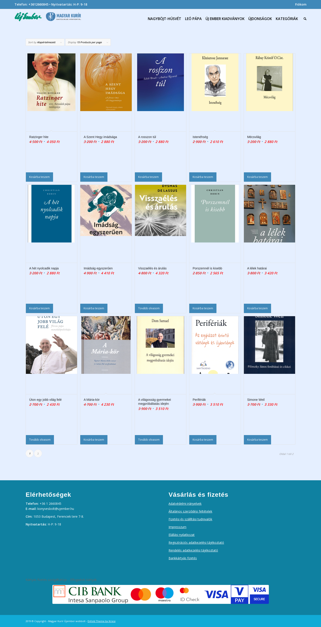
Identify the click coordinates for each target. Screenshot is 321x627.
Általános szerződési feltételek (190, 511)
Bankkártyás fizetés (183, 558)
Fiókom (301, 4)
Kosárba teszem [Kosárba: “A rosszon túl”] (148, 177)
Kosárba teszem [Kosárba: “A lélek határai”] (257, 308)
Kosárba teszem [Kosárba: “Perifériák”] (203, 440)
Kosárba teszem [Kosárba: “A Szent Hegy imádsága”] (94, 177)
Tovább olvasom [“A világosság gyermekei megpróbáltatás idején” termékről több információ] (149, 440)
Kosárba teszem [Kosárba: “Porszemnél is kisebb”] (203, 308)
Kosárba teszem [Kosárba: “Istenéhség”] (203, 177)
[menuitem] (300, 4)
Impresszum (177, 527)
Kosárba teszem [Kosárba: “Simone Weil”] (257, 440)
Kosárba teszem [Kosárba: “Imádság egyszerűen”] (94, 308)
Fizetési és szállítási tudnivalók (190, 519)
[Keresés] (304, 18)
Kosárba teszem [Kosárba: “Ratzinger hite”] (39, 177)
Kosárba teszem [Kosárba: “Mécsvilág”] (257, 177)
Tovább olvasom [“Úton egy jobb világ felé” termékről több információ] (40, 440)
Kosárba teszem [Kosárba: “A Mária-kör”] (94, 440)
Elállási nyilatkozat (182, 535)
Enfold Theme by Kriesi (101, 621)
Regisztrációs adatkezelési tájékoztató (196, 542)
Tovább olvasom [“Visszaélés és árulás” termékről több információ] (149, 308)
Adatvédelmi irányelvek (185, 503)
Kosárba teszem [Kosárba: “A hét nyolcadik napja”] (39, 308)
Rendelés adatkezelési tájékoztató (193, 550)
